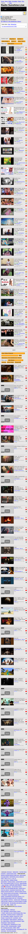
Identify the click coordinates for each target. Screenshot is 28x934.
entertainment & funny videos (20, 252)
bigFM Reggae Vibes (18, 913)
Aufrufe (20, 39)
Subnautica (16, 409)
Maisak (15, 660)
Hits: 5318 (16, 180)
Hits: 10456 (16, 111)
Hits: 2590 (16, 222)
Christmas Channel (11, 914)
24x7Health (21, 233)
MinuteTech (16, 803)
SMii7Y (15, 610)
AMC (15, 863)
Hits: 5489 (16, 172)
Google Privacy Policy (11, 873)
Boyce (7, 880)
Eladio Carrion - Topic (18, 518)
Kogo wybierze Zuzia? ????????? (11, 883)
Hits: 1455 (16, 323)
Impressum (9, 871)
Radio (19, 1)
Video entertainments (19, 61)
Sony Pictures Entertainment (17, 380)
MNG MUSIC (21, 293)
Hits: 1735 (16, 283)
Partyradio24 (6, 919)
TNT (15, 691)
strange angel (17, 899)
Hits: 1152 (16, 343)
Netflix (15, 500)
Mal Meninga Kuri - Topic (19, 639)
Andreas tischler (11, 881)
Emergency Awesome (18, 470)
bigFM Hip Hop (9, 913)
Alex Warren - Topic (18, 578)
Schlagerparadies (13, 926)
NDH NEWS (21, 71)
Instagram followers (19, 102)
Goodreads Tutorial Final (15, 890)
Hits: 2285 (16, 233)
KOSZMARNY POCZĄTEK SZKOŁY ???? (14, 896)
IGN (15, 441)
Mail (9, 24)
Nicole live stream (19, 141)
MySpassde (21, 150)
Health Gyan (21, 172)
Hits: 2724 (16, 209)
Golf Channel (16, 479)
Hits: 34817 (16, 81)
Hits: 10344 (16, 122)
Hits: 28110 (16, 101)
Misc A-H (20, 303)
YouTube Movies (17, 649)
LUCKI (15, 681)
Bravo (15, 508)
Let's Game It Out (17, 823)
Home (2, 1)
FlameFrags (16, 812)
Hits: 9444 (16, 130)
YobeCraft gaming (19, 223)
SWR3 (14, 927)
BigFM (3, 913)
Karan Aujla (16, 744)
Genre (13, 41)
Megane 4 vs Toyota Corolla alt (15, 901)
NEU (20, 355)
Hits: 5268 (16, 192)
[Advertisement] (14, 33)
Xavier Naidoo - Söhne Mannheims (20, 324)
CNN (15, 630)
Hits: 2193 (16, 251)
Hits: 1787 (16, 272)
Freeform (16, 750)
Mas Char (20, 242)
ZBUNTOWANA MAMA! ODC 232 (9, 898)
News (6, 1)
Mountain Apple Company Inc (20, 344)
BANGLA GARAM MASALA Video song (10, 875)
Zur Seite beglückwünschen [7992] (9, 26)
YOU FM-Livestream (11, 931)
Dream (15, 669)
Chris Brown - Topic (18, 548)
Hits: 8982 (16, 150)
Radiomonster (7, 924)
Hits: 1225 (16, 333)
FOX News (16, 418)
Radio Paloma (6, 921)
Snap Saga (16, 530)
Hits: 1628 (16, 293)
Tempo (15, 460)
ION (15, 448)
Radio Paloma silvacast (15, 921)
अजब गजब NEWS (19, 82)
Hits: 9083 (16, 140)
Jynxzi (15, 834)
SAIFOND (16, 702)
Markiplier (16, 780)
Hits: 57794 (16, 71)
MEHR (13, 350)
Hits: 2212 (16, 242)
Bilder (9, 1)
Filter (10, 3)
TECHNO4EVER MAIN (11, 929)
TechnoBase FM (20, 929)
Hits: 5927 (16, 162)
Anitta (15, 601)
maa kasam (21, 209)
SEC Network (17, 590)
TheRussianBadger (18, 571)
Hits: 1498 (16, 313)
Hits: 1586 (16, 303)
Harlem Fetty (16, 490)
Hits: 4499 (16, 202)
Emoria (15, 722)
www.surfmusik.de (5, 909)
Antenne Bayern (13, 911)
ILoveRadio (15, 917)
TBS (15, 792)
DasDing (11, 916)
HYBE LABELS (17, 398)
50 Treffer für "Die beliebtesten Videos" (11, 21)
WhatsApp (13, 24)
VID (15, 50)
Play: (23, 1)
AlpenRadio (6, 911)
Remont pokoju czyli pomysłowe (11, 893)
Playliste (13, 39)
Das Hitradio (6, 916)
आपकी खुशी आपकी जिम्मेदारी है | (15, 885)
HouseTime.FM (8, 917)
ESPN (15, 388)
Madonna (16, 429)
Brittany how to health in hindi (20, 112)
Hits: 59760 (16, 60)
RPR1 (6, 926)
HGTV (15, 762)
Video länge (6, 41)
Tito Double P (16, 620)
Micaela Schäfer (19, 203)
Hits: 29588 (16, 91)
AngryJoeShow (17, 559)
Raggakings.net (14, 924)
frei (15, 904)
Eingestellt (18, 362)
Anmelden (14, 1)
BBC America (17, 730)
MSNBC (16, 539)
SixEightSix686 (19, 193)
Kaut (5, 880)
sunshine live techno (7, 927)
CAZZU (15, 367)
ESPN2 (15, 710)
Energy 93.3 (17, 916)
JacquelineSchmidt (20, 181)
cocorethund (21, 130)
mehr (5, 904)
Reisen (11, 904)
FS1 (15, 842)
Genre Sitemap (18, 906)
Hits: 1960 (16, 263)
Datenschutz (15, 871)
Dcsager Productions (18, 50)
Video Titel (21, 41)
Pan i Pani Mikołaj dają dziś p (11, 888)
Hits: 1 (15, 49)
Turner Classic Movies (18, 851)
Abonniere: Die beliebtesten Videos (11, 357)
